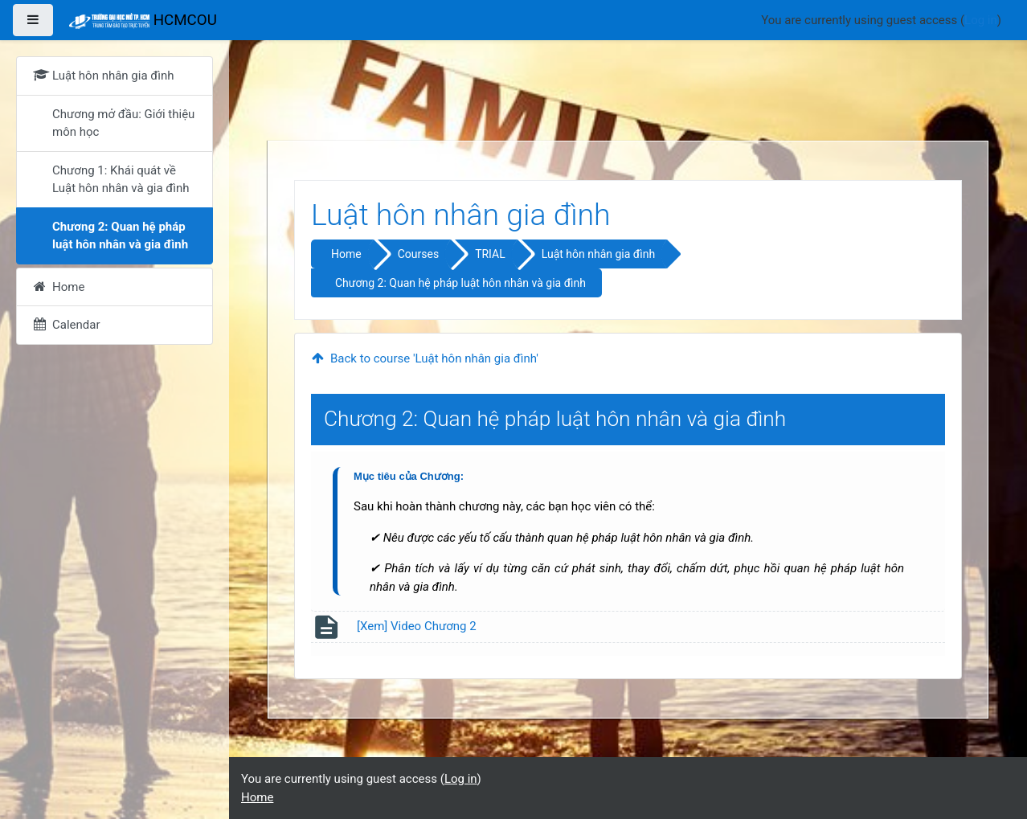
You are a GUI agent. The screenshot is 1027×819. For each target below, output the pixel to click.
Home (346, 254)
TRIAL (490, 254)
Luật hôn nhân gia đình (598, 254)
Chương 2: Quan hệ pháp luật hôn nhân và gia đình (460, 282)
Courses (418, 254)
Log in (980, 20)
